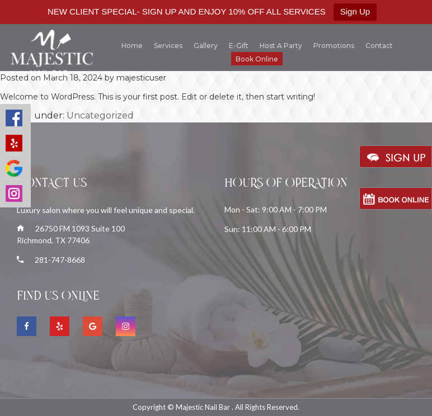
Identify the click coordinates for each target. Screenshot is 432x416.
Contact (379, 45)
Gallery (206, 45)
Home (132, 45)
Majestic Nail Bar (204, 407)
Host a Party (281, 45)
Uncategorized (100, 115)
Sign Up (355, 11)
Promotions (333, 45)
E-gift (238, 45)
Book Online (257, 59)
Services (168, 45)
